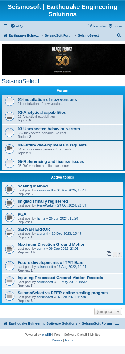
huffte (41, 218)
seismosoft (45, 190)
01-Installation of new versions (47, 99)
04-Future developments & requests (52, 145)
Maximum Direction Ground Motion (51, 244)
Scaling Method (33, 186)
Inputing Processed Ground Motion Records (60, 277)
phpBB (46, 334)
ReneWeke (45, 205)
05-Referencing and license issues (51, 161)
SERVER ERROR (34, 229)
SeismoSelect (20, 81)
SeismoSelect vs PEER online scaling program (63, 292)
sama (41, 248)
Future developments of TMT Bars (50, 262)
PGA (22, 214)
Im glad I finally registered (43, 201)
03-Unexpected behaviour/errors (49, 128)
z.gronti (42, 233)
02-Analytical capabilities (42, 112)
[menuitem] (16, 26)
